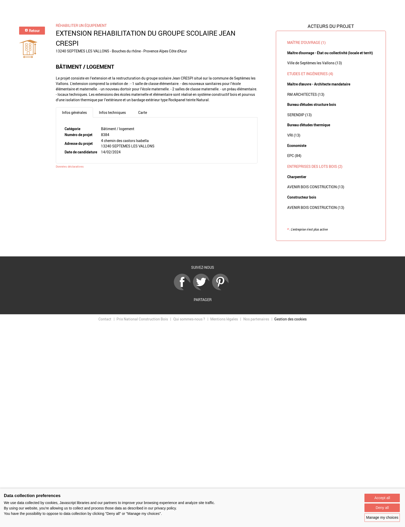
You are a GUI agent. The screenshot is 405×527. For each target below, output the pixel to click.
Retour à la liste (202, 248)
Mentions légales (224, 319)
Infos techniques (112, 112)
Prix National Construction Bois (142, 319)
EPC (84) (294, 155)
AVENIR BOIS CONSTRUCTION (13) (315, 186)
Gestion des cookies (290, 319)
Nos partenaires (256, 319)
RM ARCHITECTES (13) (305, 94)
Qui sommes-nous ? (189, 319)
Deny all (382, 508)
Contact (104, 319)
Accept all (382, 498)
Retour (32, 30)
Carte (142, 112)
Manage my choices (382, 517)
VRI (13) (293, 135)
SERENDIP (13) (299, 114)
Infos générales (74, 112)
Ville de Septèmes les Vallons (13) (314, 62)
